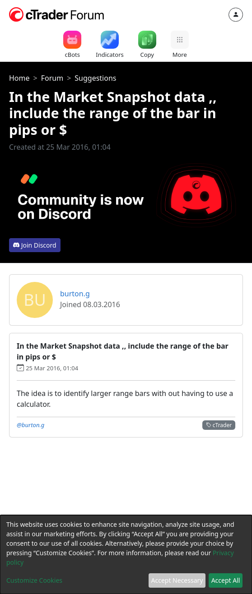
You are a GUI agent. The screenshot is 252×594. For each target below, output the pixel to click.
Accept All (225, 580)
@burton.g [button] (30, 425)
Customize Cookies (34, 580)
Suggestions (95, 78)
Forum (52, 78)
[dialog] (126, 554)
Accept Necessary (177, 580)
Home (19, 78)
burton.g (75, 294)
